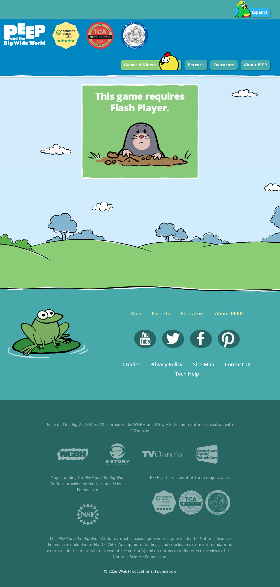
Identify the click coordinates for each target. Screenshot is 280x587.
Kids (136, 313)
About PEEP (255, 64)
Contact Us (238, 364)
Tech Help (187, 373)
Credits (131, 364)
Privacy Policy (166, 364)
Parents (196, 64)
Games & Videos (151, 65)
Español (251, 12)
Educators (224, 64)
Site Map (203, 364)
